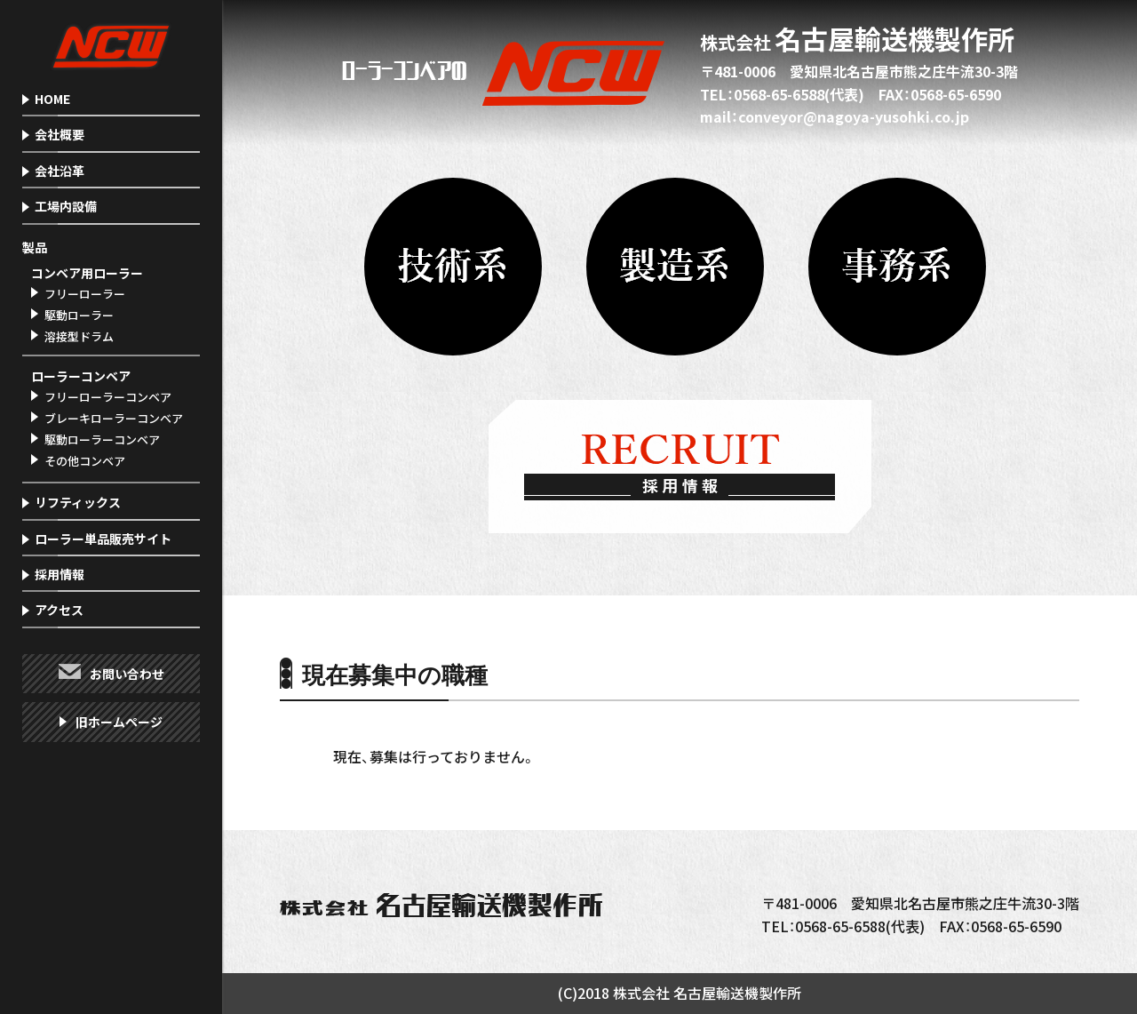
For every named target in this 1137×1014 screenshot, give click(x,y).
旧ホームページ (119, 722)
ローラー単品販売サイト (103, 538)
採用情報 (59, 574)
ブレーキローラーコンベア (113, 418)
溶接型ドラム (79, 336)
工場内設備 (66, 206)
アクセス (59, 610)
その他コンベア (84, 460)
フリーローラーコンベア (107, 396)
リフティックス (78, 502)
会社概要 (59, 134)
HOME (52, 99)
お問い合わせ (127, 674)
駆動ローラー (79, 315)
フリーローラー (84, 293)
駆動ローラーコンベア (102, 439)
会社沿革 (59, 171)
